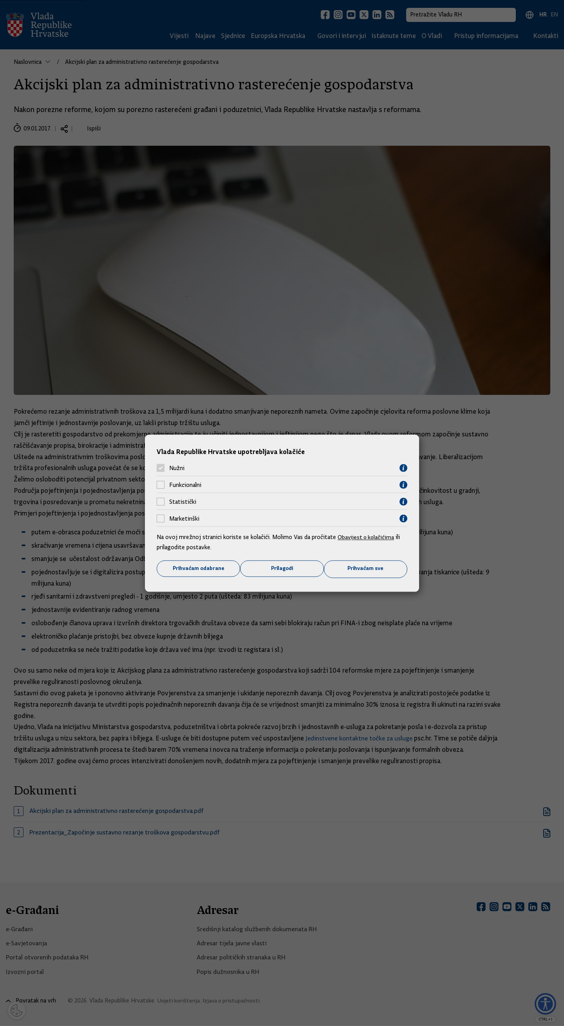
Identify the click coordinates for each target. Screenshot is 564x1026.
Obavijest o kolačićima (367, 537)
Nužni (176, 467)
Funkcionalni (185, 484)
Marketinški (184, 518)
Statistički (182, 501)
